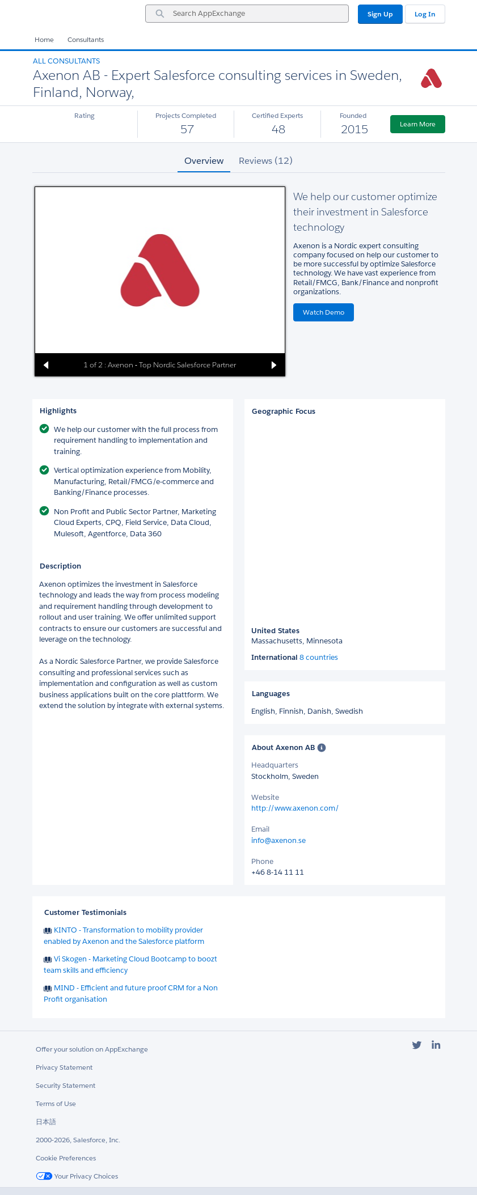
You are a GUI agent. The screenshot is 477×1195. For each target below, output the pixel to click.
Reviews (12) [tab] (266, 161)
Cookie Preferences (66, 1158)
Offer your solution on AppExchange (92, 1049)
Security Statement (65, 1085)
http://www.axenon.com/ (295, 808)
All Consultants (66, 61)
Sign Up (380, 14)
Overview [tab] (203, 161)
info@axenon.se (278, 840)
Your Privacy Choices (77, 1176)
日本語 (46, 1121)
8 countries (318, 657)
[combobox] (247, 14)
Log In (425, 14)
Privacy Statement (64, 1067)
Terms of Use (56, 1103)
